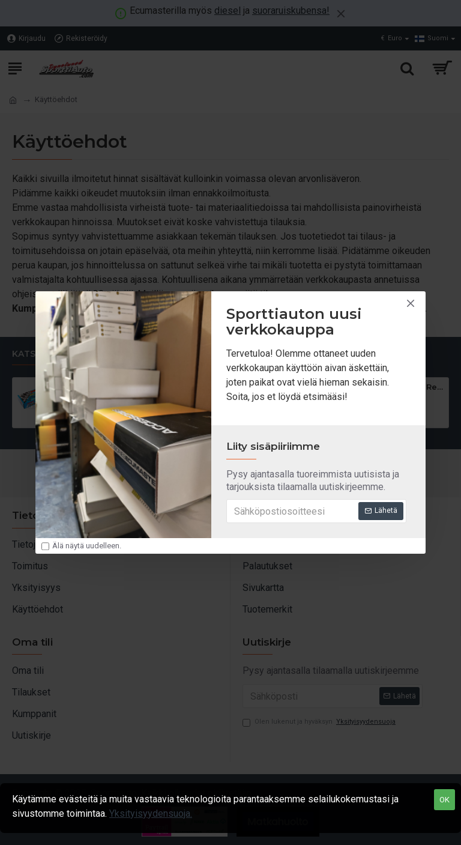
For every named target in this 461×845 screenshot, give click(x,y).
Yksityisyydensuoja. (150, 813)
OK (444, 799)
